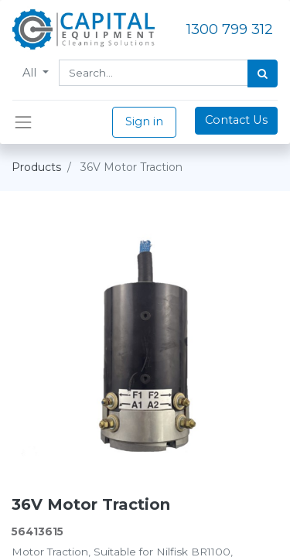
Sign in (144, 121)
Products (36, 167)
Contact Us (236, 120)
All (30, 73)
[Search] (262, 73)
